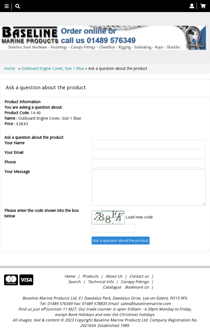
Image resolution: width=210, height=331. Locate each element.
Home (10, 68)
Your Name (14, 142)
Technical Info (100, 281)
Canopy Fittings (135, 281)
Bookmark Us (137, 287)
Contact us (139, 276)
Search (75, 281)
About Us (114, 276)
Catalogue (112, 287)
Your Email (13, 152)
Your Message (17, 171)
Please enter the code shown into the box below (41, 213)
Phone (10, 162)
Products (90, 276)
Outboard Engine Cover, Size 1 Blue (52, 68)
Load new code (139, 217)
